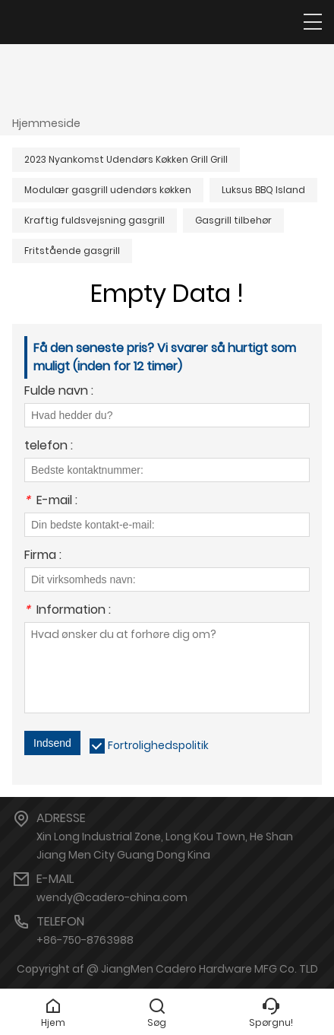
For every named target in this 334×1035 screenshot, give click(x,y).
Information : (67, 611)
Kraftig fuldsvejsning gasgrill (94, 220)
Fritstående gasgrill (72, 250)
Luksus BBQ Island (263, 189)
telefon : (48, 447)
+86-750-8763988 (85, 940)
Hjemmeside (46, 123)
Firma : (42, 556)
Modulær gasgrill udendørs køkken (107, 189)
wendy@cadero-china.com (111, 897)
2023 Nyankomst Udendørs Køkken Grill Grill (126, 159)
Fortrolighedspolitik (158, 745)
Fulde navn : (58, 392)
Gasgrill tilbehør (233, 220)
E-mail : (50, 501)
